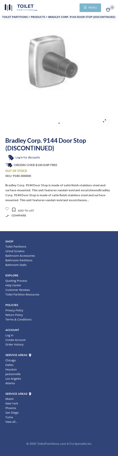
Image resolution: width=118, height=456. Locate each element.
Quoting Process (16, 280)
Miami (9, 399)
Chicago (10, 360)
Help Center (13, 285)
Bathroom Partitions (18, 260)
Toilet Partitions (21, 7)
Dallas (9, 365)
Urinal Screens (15, 251)
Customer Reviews (17, 290)
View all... (11, 422)
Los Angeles (13, 378)
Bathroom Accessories (20, 255)
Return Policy (14, 315)
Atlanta (10, 383)
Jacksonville (13, 374)
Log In (9, 335)
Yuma (9, 417)
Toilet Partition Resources (22, 294)
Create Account (15, 340)
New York (11, 403)
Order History (14, 344)
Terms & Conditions (18, 319)
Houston (11, 369)
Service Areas (18, 355)
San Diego (12, 412)
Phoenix (10, 408)
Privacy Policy (14, 310)
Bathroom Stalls (15, 265)
